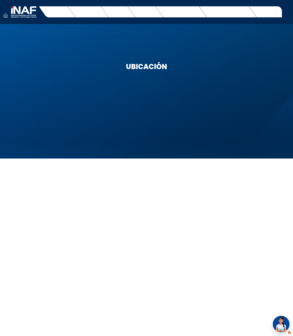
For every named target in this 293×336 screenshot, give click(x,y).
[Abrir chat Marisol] (281, 324)
